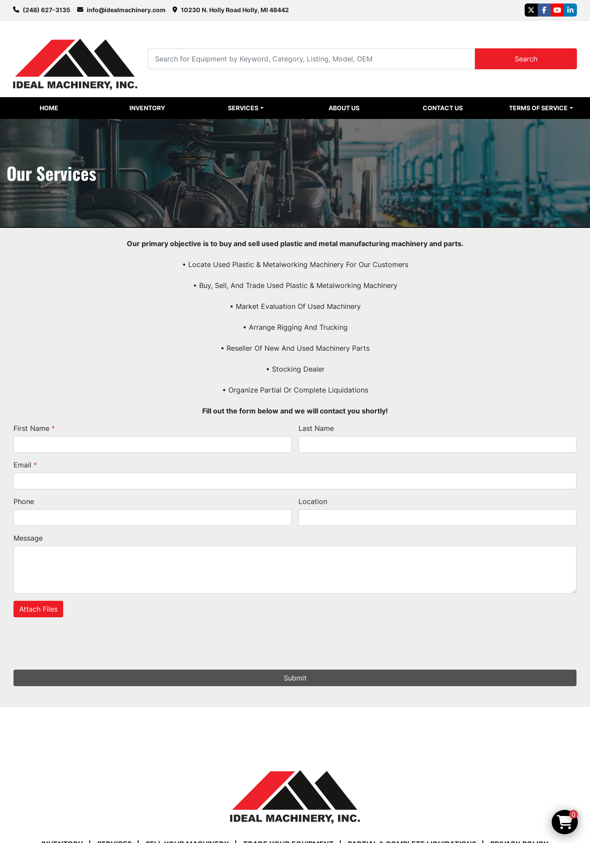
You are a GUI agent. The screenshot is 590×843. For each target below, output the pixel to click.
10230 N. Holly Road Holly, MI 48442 (235, 10)
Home (49, 108)
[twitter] (531, 10)
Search (526, 58)
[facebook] (544, 10)
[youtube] (557, 10)
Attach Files (38, 609)
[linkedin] (570, 10)
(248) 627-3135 (46, 10)
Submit (295, 678)
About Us (344, 108)
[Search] (311, 58)
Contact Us (443, 108)
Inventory (147, 108)
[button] (246, 108)
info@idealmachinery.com (126, 10)
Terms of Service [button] (538, 108)
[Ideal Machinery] (294, 790)
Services (243, 108)
